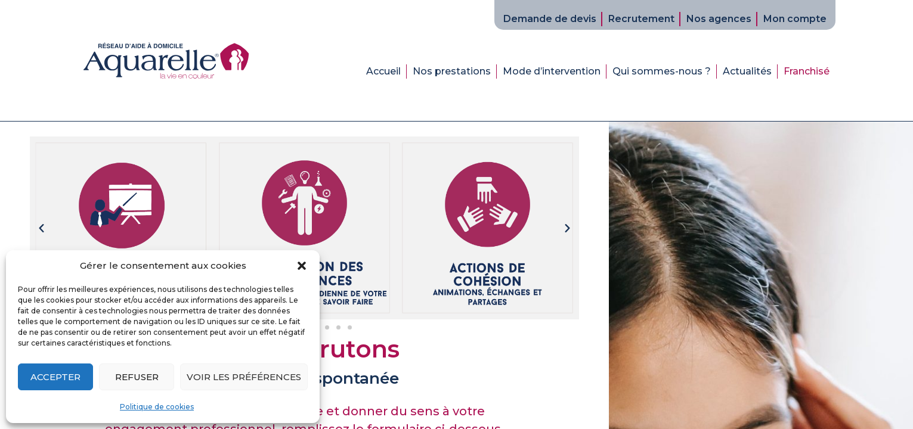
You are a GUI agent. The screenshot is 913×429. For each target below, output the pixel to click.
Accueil (383, 71)
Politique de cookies (157, 406)
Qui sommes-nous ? (661, 71)
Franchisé (807, 71)
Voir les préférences (244, 377)
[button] (302, 266)
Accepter (55, 377)
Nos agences (718, 18)
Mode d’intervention (552, 71)
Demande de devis (549, 18)
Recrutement (641, 18)
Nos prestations (452, 71)
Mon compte (795, 18)
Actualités (747, 71)
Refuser (137, 377)
